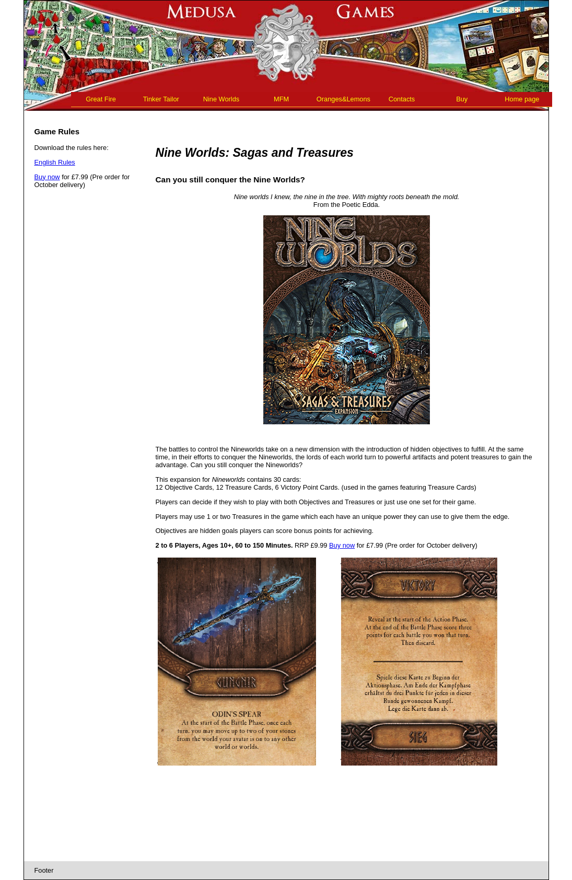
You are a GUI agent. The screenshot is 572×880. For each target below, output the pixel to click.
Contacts (402, 99)
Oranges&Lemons (343, 99)
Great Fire (101, 99)
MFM (281, 99)
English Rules (54, 162)
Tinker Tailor (161, 99)
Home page (522, 99)
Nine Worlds (221, 99)
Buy (462, 99)
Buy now (47, 177)
